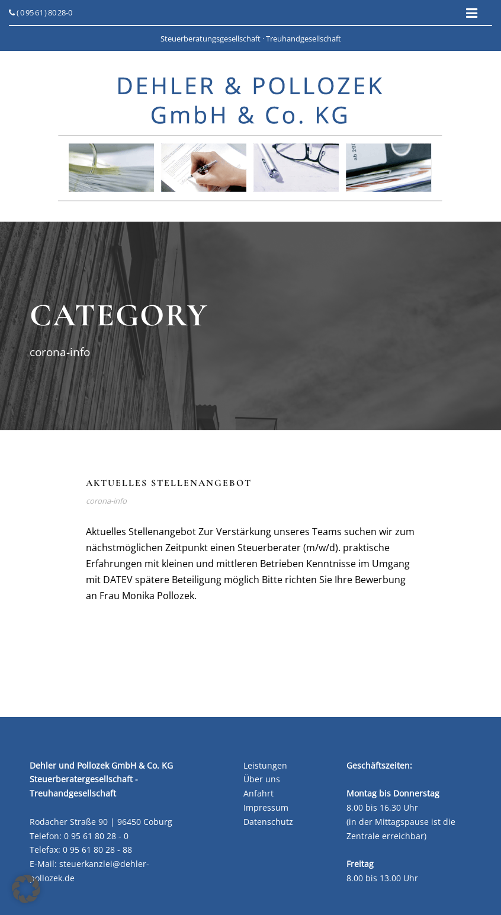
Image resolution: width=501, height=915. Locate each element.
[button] (26, 889)
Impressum (265, 807)
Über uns (261, 779)
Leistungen (265, 765)
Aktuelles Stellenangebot (169, 483)
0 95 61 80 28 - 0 (96, 836)
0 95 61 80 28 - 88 (97, 849)
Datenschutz (268, 821)
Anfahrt (258, 793)
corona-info (106, 500)
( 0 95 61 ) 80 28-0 (40, 12)
